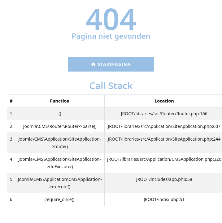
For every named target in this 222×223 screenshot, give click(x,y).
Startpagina (111, 64)
